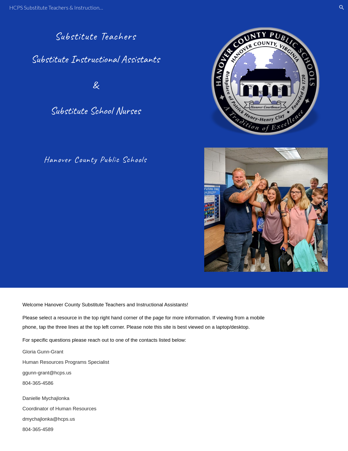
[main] (95, 69)
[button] (341, 7)
